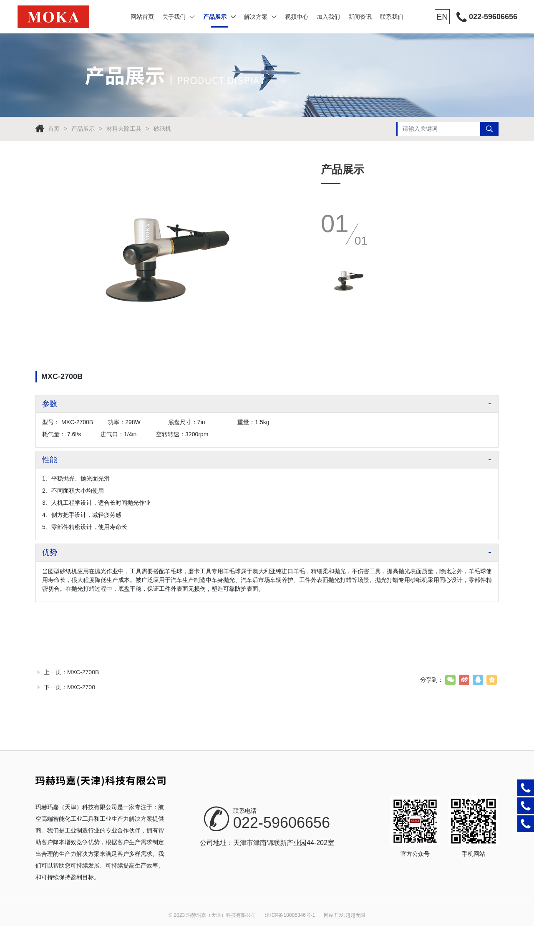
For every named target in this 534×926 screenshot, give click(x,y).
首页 (54, 128)
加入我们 (328, 16)
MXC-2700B (83, 672)
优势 (49, 552)
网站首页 (142, 16)
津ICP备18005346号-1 (290, 915)
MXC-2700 (81, 687)
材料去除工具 (123, 128)
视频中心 (296, 16)
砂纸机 (162, 128)
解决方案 (260, 16)
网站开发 (334, 915)
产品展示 (219, 16)
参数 (49, 404)
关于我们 (178, 16)
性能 (49, 459)
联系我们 (391, 16)
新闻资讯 (360, 16)
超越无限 (355, 915)
